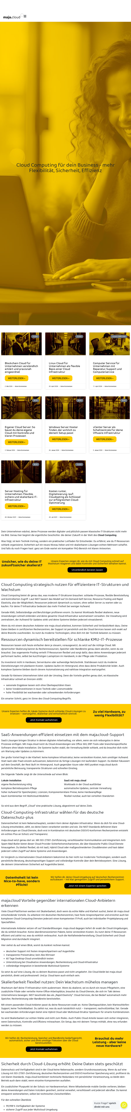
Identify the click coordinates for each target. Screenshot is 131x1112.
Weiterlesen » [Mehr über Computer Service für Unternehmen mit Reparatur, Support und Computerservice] (104, 378)
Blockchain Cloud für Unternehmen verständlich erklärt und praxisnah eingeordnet (21, 367)
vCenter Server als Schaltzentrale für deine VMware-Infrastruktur (108, 430)
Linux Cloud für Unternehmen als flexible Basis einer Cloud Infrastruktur (64, 367)
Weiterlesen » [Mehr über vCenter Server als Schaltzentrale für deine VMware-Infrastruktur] (104, 439)
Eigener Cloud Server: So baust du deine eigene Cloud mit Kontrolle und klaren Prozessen (20, 431)
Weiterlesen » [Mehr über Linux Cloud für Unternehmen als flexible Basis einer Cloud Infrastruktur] (60, 378)
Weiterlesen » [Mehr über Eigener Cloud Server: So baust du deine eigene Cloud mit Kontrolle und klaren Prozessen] (16, 442)
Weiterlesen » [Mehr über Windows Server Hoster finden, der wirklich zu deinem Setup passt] (60, 439)
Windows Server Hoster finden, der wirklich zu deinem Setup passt (63, 430)
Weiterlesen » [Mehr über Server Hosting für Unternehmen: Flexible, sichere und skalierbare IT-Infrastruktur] (16, 506)
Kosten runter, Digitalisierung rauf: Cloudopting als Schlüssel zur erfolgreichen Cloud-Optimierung (65, 497)
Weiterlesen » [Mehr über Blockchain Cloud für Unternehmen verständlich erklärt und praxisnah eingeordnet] (16, 378)
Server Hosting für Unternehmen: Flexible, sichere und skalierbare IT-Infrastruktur (21, 495)
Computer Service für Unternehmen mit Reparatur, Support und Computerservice (107, 367)
